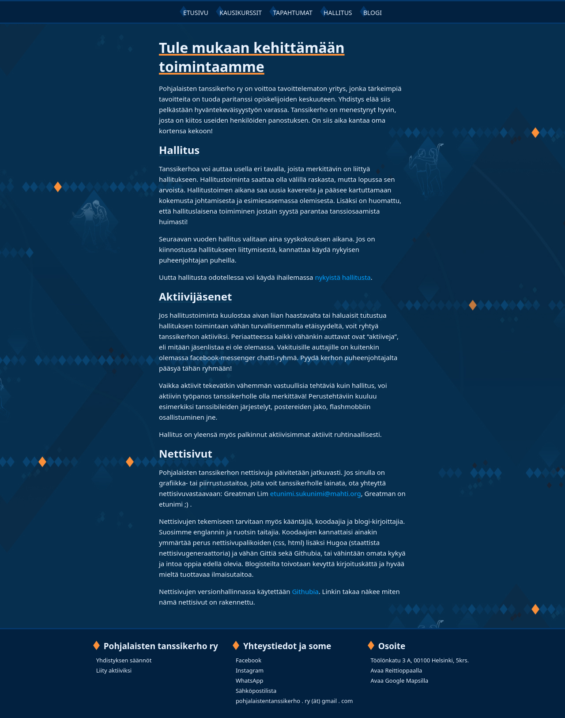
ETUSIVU (195, 12)
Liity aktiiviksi (114, 670)
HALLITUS (338, 12)
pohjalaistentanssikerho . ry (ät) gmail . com (294, 701)
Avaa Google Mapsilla (400, 680)
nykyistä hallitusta (342, 277)
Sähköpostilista (256, 691)
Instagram (250, 670)
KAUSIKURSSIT (240, 12)
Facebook (248, 660)
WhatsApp (250, 680)
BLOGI (372, 12)
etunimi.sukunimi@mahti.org (315, 493)
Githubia (305, 591)
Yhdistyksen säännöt (124, 660)
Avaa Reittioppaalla (396, 670)
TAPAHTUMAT (292, 12)
